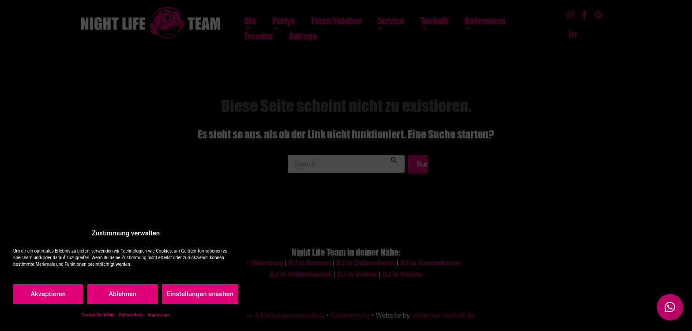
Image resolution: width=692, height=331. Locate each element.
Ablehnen (122, 294)
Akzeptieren (48, 294)
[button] (670, 307)
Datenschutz (131, 314)
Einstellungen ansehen (200, 294)
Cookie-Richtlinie (98, 314)
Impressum (159, 314)
